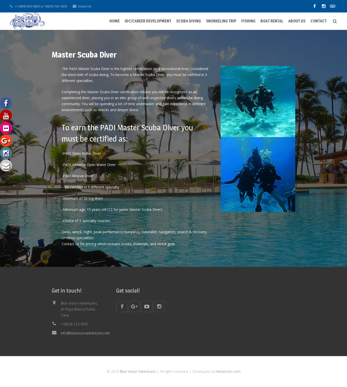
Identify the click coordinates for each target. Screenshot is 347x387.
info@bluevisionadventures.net (85, 333)
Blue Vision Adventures (138, 371)
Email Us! (84, 6)
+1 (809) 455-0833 (27, 6)
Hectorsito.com (228, 371)
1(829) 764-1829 (56, 6)
